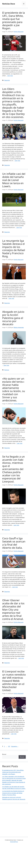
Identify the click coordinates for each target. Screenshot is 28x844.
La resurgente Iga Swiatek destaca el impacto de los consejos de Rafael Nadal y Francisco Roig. (13, 248)
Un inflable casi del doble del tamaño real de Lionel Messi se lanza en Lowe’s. (13, 180)
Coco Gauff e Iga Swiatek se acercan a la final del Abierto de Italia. (13, 543)
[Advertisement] (14, 820)
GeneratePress (14, 841)
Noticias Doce (8, 3)
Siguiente (14, 746)
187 (9, 746)
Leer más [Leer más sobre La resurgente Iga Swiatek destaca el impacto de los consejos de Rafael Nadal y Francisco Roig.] (11, 298)
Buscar (4, 754)
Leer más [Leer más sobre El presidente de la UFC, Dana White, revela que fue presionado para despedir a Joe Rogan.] (10, 76)
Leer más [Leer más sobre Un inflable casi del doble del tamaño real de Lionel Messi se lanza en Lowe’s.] (19, 227)
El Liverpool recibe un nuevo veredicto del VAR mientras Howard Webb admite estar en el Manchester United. (14, 681)
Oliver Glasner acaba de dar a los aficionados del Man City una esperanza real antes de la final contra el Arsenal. (13, 609)
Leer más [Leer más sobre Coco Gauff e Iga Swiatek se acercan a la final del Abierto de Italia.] (15, 587)
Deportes (7, 80)
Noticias (6, 370)
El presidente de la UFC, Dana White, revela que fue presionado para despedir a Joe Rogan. (13, 20)
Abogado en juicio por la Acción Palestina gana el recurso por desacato (13, 318)
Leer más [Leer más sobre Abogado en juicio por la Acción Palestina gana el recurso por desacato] (6, 365)
